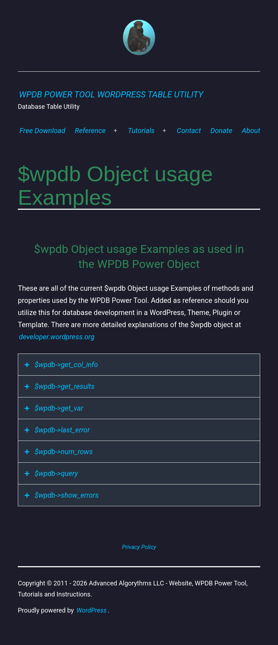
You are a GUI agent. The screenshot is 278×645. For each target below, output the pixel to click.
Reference (90, 130)
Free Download (43, 130)
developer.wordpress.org (56, 336)
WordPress (92, 610)
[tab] (139, 365)
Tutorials (141, 130)
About (251, 130)
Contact (189, 130)
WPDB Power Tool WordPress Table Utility (111, 95)
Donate (221, 130)
